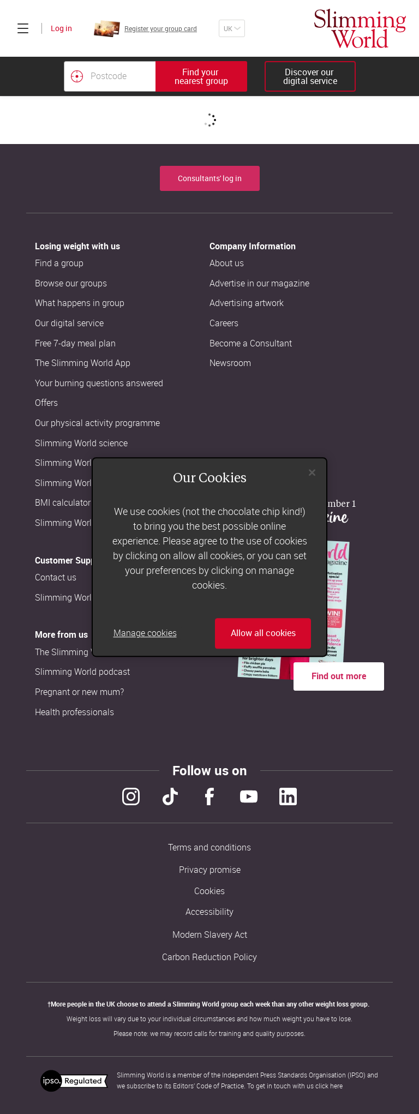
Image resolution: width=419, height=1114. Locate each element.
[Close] (312, 472)
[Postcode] (109, 76)
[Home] (360, 28)
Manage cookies (145, 633)
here (336, 1085)
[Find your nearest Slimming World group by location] (77, 76)
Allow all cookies (263, 633)
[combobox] (155, 76)
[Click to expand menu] (22, 28)
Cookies (209, 891)
